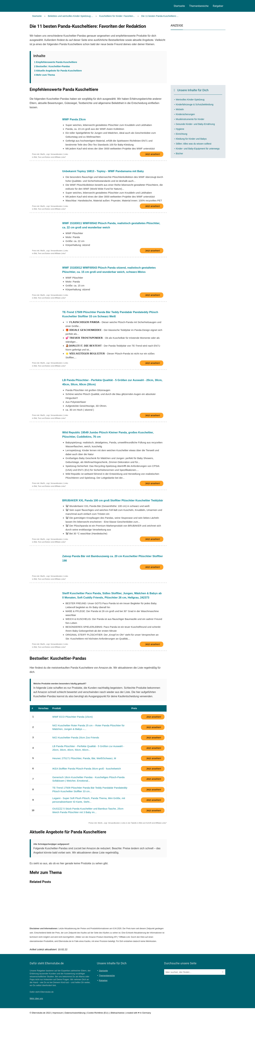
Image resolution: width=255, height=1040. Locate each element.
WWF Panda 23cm (75, 119)
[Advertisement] (198, 56)
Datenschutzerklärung (75, 1035)
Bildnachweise (117, 1035)
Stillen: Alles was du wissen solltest (193, 143)
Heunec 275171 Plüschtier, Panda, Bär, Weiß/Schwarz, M (81, 781)
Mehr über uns (36, 1021)
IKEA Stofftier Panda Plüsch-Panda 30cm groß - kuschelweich (83, 792)
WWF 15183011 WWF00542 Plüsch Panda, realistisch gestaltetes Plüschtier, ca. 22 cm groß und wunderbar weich (107, 229)
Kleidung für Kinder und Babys (191, 138)
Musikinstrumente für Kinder (190, 119)
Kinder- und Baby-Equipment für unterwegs (198, 148)
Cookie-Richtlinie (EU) (97, 1035)
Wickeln (180, 109)
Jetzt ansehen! (152, 155)
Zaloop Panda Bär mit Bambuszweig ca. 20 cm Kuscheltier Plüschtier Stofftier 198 (110, 576)
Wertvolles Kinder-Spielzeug (190, 99)
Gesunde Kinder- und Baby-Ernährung (195, 124)
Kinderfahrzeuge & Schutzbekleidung (194, 104)
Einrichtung (181, 134)
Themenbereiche (199, 6)
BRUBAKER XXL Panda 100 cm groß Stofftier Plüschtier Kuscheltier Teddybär (109, 515)
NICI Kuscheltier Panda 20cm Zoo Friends (73, 761)
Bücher (179, 153)
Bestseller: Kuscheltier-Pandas (52, 66)
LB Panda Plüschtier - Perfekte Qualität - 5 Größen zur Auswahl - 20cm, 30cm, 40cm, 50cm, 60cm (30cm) (111, 391)
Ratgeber (218, 6)
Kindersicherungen (185, 114)
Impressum (58, 1035)
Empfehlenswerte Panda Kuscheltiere (55, 62)
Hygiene (180, 129)
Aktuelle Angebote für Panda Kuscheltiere (58, 70)
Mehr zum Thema (44, 75)
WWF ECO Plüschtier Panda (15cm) (70, 740)
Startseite (179, 6)
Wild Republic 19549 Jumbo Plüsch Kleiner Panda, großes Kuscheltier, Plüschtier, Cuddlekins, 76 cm (111, 445)
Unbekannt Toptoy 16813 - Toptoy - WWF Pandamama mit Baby (106, 173)
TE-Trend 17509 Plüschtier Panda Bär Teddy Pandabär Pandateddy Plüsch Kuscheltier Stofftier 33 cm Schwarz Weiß (108, 321)
